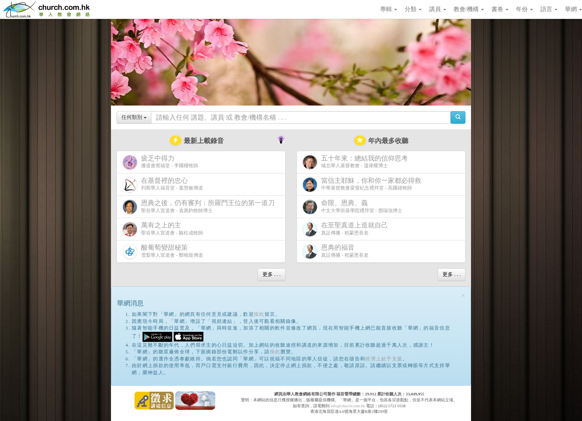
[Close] (463, 295)
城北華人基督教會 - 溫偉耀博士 (357, 162)
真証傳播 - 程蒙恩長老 (347, 229)
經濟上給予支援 (383, 359)
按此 (259, 314)
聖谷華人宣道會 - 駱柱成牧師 (162, 229)
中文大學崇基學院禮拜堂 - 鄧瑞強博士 (352, 206)
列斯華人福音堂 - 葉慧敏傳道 (162, 184)
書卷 (500, 9)
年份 (524, 9)
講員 (437, 9)
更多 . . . (271, 274)
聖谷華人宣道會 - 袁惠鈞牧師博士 (200, 206)
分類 (413, 9)
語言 (549, 9)
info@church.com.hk (347, 406)
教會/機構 (469, 9)
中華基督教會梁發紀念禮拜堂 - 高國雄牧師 (363, 184)
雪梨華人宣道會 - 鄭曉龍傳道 (162, 251)
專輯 (388, 9)
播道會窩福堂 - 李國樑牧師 (160, 162)
